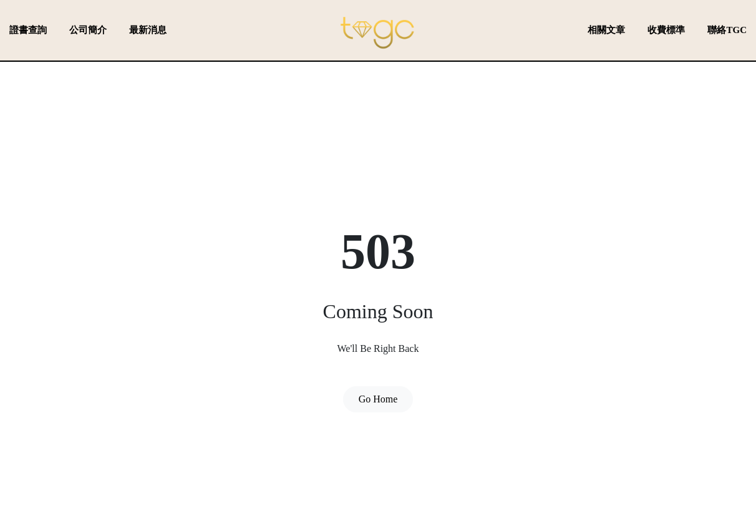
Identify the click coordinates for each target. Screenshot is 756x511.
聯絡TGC (727, 30)
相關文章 (606, 30)
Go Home (378, 399)
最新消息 (148, 30)
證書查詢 (28, 30)
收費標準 (666, 30)
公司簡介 (88, 30)
